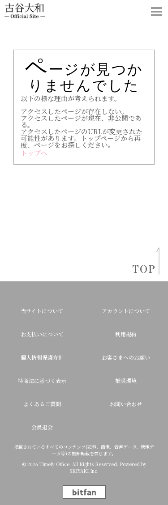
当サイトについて (42, 310)
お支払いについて (42, 334)
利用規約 (126, 334)
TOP (141, 270)
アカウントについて (126, 310)
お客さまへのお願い (126, 357)
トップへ (34, 152)
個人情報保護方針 (42, 357)
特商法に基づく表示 (42, 380)
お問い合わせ (126, 403)
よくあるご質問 (42, 403)
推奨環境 (126, 380)
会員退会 (42, 427)
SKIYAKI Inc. (84, 471)
